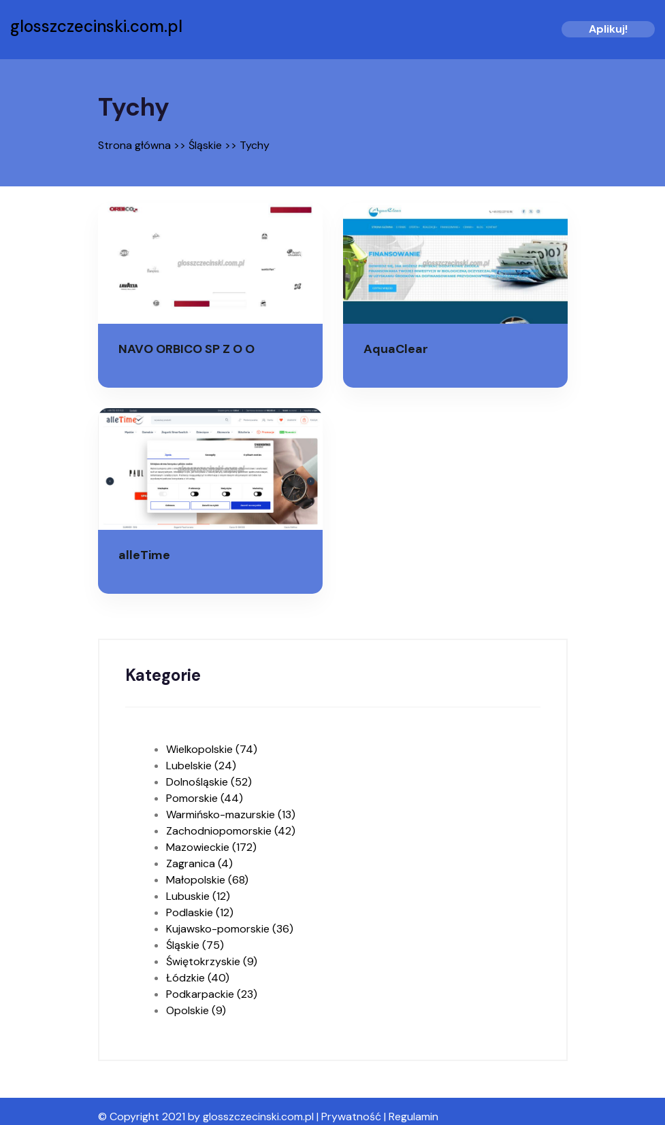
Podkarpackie (211, 994)
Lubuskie (198, 896)
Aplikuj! (608, 29)
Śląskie (205, 145)
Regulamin (413, 1116)
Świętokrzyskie (211, 961)
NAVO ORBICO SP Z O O (186, 349)
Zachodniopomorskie (230, 831)
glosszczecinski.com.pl (96, 27)
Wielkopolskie (211, 749)
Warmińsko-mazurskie (230, 814)
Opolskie (196, 1010)
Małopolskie (207, 880)
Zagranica (199, 863)
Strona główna (134, 145)
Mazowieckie (211, 847)
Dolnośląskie (209, 782)
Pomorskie (204, 798)
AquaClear (395, 349)
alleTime (144, 555)
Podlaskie (199, 912)
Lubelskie (201, 765)
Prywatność (351, 1116)
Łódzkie (197, 978)
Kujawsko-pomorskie (229, 929)
